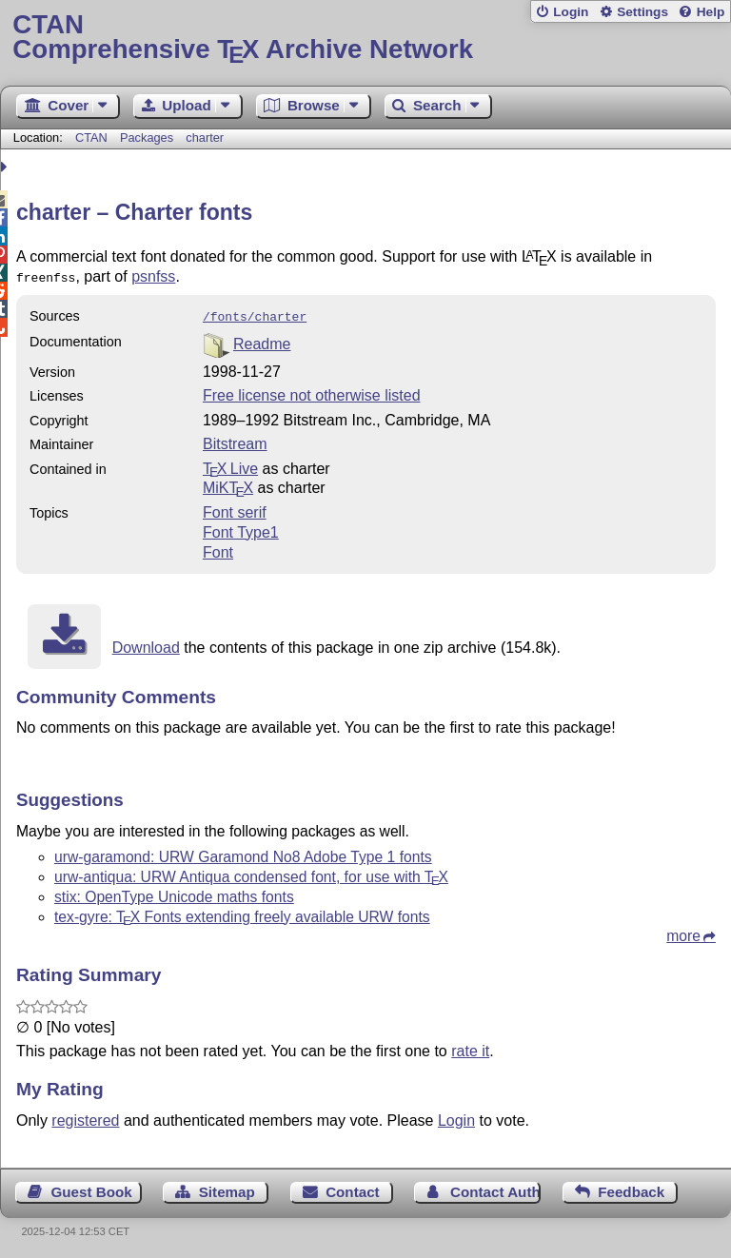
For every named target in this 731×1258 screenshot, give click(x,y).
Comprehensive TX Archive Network (365, 37)
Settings (642, 12)
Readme (261, 340)
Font (218, 549)
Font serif (235, 509)
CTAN (91, 137)
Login (570, 12)
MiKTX (228, 484)
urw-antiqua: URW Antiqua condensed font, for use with (251, 873)
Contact (353, 1188)
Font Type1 (241, 529)
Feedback (631, 1188)
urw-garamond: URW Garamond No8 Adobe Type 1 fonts (243, 853)
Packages (148, 137)
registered (85, 1117)
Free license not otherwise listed (312, 391)
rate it (470, 1047)
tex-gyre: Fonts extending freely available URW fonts (242, 913)
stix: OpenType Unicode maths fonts (174, 893)
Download (146, 644)
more (683, 932)
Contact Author (495, 1188)
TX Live (230, 465)
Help (711, 12)
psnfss (153, 276)
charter (205, 137)
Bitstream (235, 440)
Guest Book (91, 1188)
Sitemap (227, 1188)
